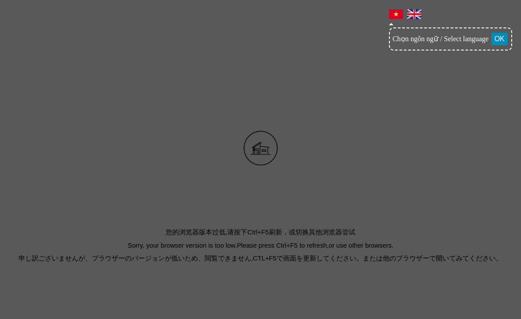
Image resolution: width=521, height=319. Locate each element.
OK (499, 39)
